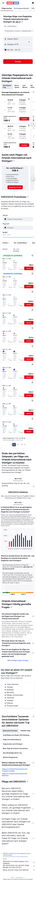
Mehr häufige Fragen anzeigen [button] (18, 698)
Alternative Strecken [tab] (10, 768)
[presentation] (22, 22)
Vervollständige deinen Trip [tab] (12, 790)
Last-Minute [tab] (24, 86)
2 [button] (17, 445)
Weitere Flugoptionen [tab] (10, 795)
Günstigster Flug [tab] (7, 86)
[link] (15, 187)
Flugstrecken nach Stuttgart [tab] (13, 781)
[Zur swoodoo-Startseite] (13, 3)
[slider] (34, 237)
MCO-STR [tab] (18, 479)
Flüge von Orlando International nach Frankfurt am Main (14, 807)
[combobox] (11, 26)
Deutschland (19, 913)
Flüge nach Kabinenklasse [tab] (12, 777)
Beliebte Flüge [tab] (25, 768)
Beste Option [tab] (17, 86)
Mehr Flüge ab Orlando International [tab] (15, 786)
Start (12, 913)
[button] (3, 3)
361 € (18, 22)
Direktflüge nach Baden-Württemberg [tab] (16, 772)
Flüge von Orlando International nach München (14, 812)
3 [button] (21, 445)
